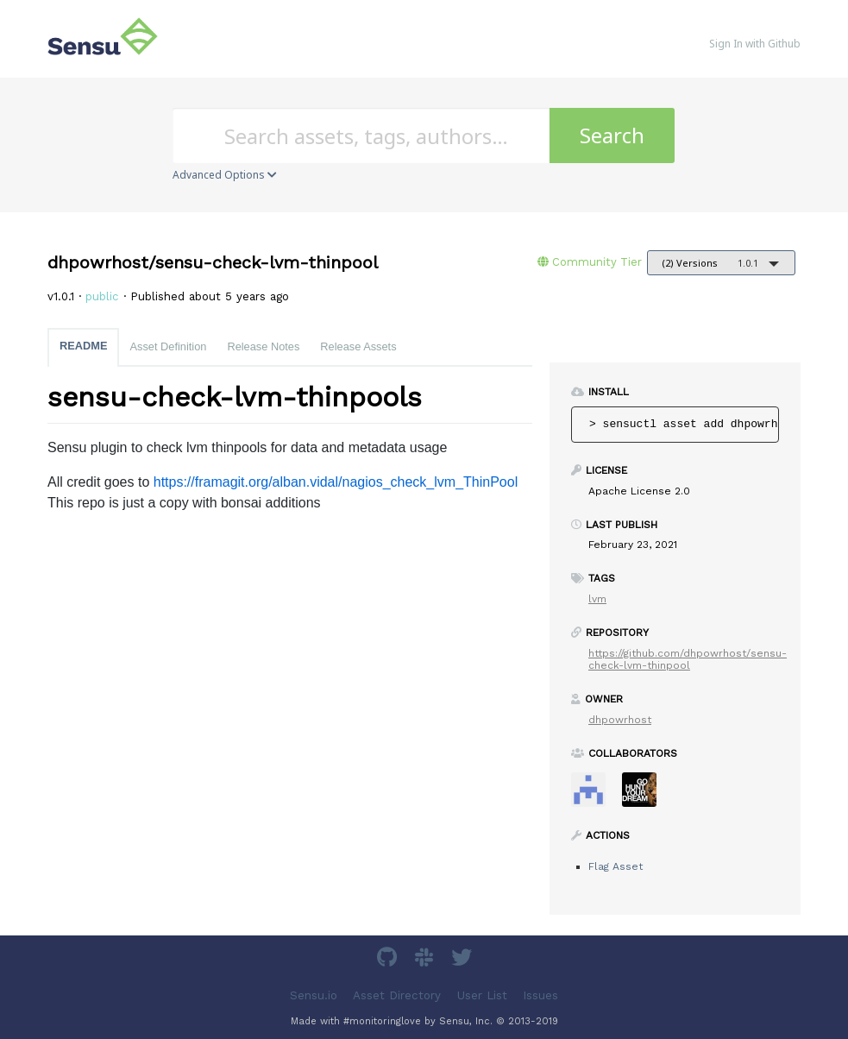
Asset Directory (397, 995)
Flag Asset (615, 866)
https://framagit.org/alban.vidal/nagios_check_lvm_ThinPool (336, 482)
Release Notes (263, 346)
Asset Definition (167, 346)
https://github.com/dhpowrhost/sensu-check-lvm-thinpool (687, 659)
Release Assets (358, 346)
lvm (597, 599)
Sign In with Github (755, 43)
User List (482, 995)
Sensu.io (313, 995)
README (83, 345)
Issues (540, 995)
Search (612, 135)
